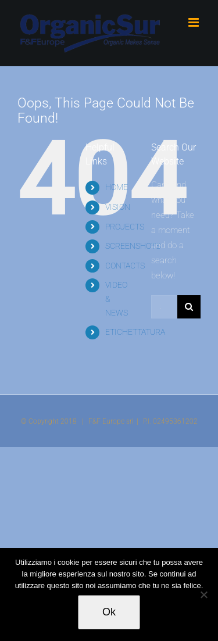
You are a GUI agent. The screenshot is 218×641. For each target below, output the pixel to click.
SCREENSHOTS (132, 245)
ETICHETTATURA (135, 331)
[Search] (189, 306)
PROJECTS (124, 226)
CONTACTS (125, 265)
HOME (116, 187)
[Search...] (164, 306)
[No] (203, 594)
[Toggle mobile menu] (194, 22)
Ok (109, 612)
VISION (117, 207)
